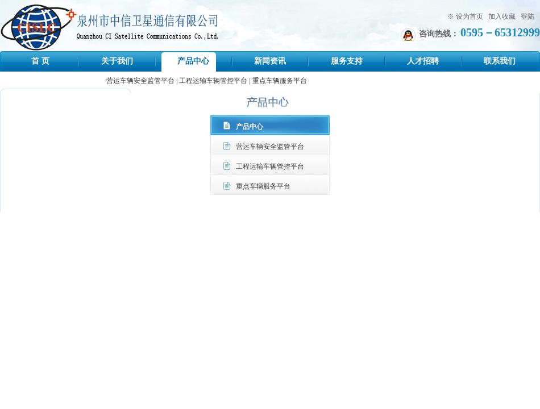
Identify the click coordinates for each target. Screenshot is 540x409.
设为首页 (469, 16)
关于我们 (117, 61)
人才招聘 (423, 61)
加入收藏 (502, 16)
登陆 (527, 16)
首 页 (40, 61)
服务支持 (347, 61)
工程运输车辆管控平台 (213, 81)
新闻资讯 (270, 61)
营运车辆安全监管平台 (140, 81)
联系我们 (500, 61)
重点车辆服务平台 (279, 81)
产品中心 (193, 61)
